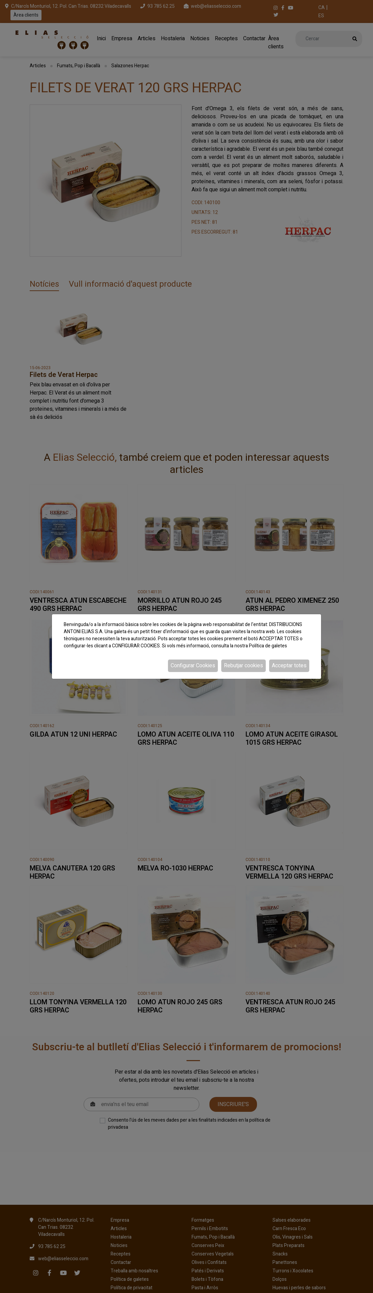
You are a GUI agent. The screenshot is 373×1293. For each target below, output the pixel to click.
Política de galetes (268, 645)
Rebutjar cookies (243, 666)
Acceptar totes (289, 666)
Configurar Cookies (193, 666)
